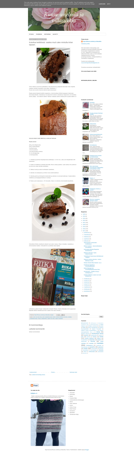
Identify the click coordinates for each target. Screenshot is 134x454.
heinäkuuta (87, 278)
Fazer (84, 327)
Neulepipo (92, 102)
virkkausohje (92, 351)
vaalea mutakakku (59, 318)
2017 (84, 230)
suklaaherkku (44, 318)
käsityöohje (92, 339)
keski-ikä (88, 336)
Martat (98, 332)
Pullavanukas (93, 123)
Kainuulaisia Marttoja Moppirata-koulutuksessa (91, 250)
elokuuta (86, 241)
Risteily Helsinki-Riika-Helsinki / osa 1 (93, 262)
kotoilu (54, 317)
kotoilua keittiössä (60, 317)
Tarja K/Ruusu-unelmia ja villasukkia (92, 41)
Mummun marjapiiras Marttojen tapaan (95, 200)
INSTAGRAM (47, 34)
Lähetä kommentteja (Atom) (38, 374)
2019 (84, 226)
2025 (84, 214)
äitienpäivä (85, 353)
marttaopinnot (89, 345)
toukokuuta (87, 283)
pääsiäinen (100, 347)
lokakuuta (86, 236)
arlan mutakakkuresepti (47, 317)
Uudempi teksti (33, 372)
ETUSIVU (31, 34)
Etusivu (53, 372)
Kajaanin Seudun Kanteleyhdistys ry (89, 330)
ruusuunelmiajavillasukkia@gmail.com (90, 62)
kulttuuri (99, 338)
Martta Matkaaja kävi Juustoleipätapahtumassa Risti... (92, 269)
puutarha (92, 347)
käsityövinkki (84, 341)
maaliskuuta (87, 287)
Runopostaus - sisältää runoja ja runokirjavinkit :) (91, 272)
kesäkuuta (86, 280)
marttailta (91, 343)
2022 (84, 220)
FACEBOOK (39, 34)
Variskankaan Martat (97, 333)
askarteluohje (94, 335)
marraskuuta (87, 234)
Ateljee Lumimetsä (93, 326)
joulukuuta (86, 232)
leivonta (65, 317)
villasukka (101, 350)
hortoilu (100, 335)
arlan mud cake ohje (37, 317)
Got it (108, 4)
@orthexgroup (93, 323)
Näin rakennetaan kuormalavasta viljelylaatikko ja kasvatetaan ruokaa (96, 167)
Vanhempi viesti (73, 372)
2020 (84, 224)
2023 (84, 218)
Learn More (102, 4)
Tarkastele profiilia (85, 43)
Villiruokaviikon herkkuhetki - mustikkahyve (90, 243)
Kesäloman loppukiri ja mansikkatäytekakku (89, 265)
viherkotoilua (85, 350)
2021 (84, 222)
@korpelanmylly (84, 323)
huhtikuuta (86, 285)
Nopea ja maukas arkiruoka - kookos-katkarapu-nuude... (92, 260)
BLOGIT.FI (55, 34)
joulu (82, 336)
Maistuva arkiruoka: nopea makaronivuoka (90, 253)
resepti (39, 318)
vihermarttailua (93, 350)
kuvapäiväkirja (84, 339)
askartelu (86, 335)
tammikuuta (87, 291)
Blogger (87, 449)
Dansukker (101, 326)
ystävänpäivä (100, 351)
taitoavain (101, 348)
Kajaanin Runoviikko (96, 328)
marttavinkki (98, 345)
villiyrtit (85, 351)
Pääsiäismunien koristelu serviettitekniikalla (96, 156)
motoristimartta (84, 347)
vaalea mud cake (51, 318)
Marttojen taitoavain (85, 333)
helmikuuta (87, 289)
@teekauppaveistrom (94, 324)
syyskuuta (86, 238)
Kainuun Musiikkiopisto (93, 327)
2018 (84, 228)
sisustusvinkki (94, 348)
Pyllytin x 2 (92, 178)
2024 (84, 216)
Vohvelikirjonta (93, 145)
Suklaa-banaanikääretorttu (96, 134)
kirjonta (94, 336)
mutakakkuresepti (33, 318)
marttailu (70, 317)
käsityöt (99, 339)
